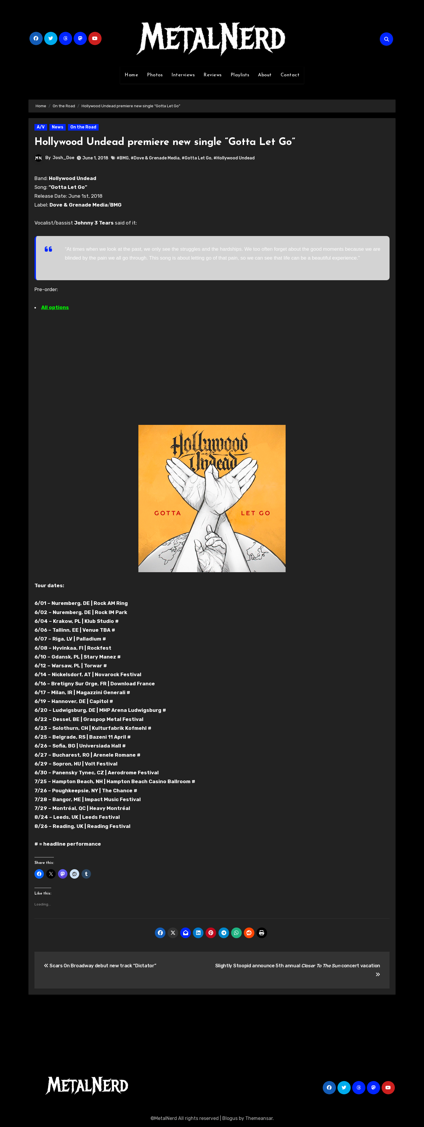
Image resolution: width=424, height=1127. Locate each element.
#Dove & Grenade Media (155, 158)
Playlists (240, 75)
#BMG (123, 158)
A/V (41, 127)
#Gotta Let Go (196, 158)
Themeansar (259, 1118)
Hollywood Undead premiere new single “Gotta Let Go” (179, 142)
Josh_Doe (63, 157)
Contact (290, 75)
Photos (155, 75)
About (265, 75)
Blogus (230, 1118)
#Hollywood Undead (234, 158)
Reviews (212, 75)
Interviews (183, 75)
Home (131, 75)
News (57, 127)
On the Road (83, 127)
